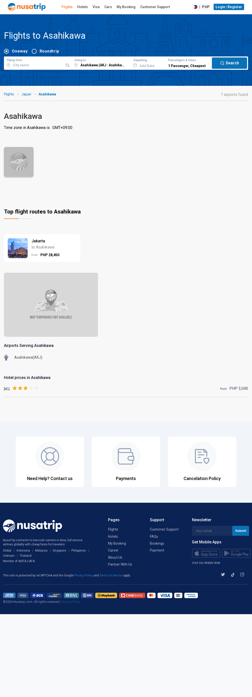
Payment (157, 550)
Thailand (26, 555)
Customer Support (155, 7)
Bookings (157, 543)
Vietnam (9, 555)
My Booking (126, 7)
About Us (115, 557)
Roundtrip (49, 51)
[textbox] (33, 62)
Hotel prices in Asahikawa (27, 377)
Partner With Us (120, 564)
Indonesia (23, 550)
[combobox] (33, 62)
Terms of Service (111, 575)
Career (113, 550)
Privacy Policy (84, 575)
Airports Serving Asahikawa (29, 345)
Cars (108, 7)
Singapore (59, 550)
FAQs (154, 536)
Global (7, 550)
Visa (96, 7)
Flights (67, 7)
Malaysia (41, 550)
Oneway (20, 51)
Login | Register (229, 7)
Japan (26, 94)
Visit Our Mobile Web (206, 563)
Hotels (82, 7)
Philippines (78, 550)
